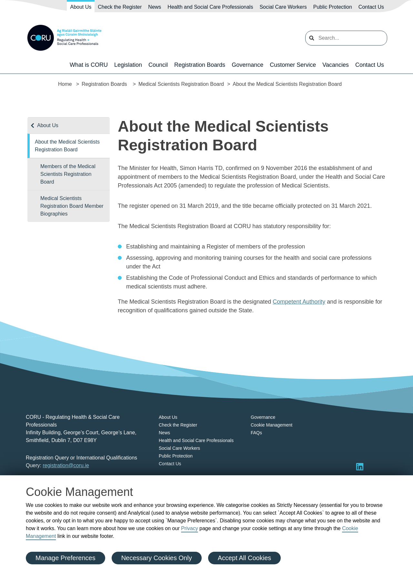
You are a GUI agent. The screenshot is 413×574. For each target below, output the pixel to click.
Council (158, 65)
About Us (80, 7)
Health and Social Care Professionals (210, 7)
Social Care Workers (283, 7)
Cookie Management (271, 425)
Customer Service (293, 65)
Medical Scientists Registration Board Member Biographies (72, 206)
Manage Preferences (65, 557)
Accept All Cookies (244, 557)
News (154, 7)
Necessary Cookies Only (156, 557)
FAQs (256, 432)
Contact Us (371, 7)
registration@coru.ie (66, 465)
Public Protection (332, 7)
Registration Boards (199, 65)
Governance (247, 65)
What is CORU (89, 65)
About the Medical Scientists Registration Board (67, 145)
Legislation (128, 65)
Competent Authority (299, 301)
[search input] (346, 38)
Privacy (189, 528)
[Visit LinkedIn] (360, 466)
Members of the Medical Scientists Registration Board (68, 174)
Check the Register (120, 7)
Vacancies (335, 65)
